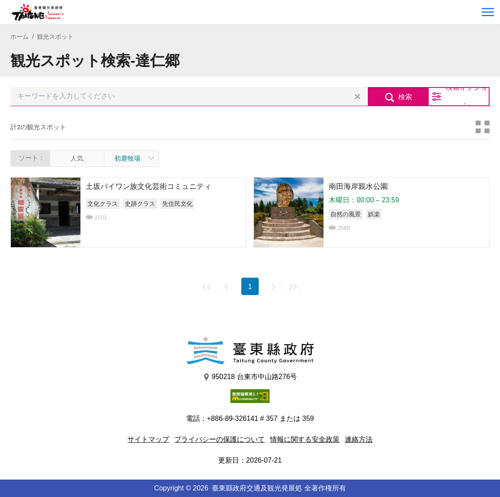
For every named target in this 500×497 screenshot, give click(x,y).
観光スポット (55, 36)
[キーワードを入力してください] (189, 96)
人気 (76, 158)
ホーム (19, 36)
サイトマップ (148, 439)
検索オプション (466, 96)
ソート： (32, 157)
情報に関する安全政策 (305, 439)
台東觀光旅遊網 (37, 12)
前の (227, 286)
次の (272, 286)
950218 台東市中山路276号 (250, 377)
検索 (405, 97)
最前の (207, 286)
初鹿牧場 (127, 158)
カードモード (483, 127)
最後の (292, 286)
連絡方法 (359, 439)
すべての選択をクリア (357, 96)
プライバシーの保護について (219, 439)
